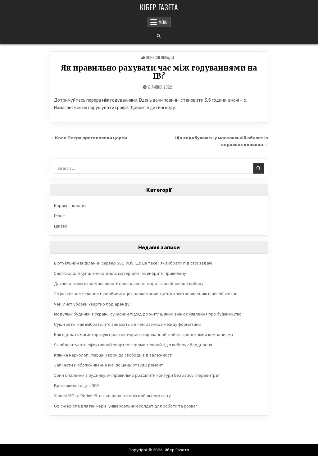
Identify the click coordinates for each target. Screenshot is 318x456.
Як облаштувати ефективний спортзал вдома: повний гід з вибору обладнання (133, 345)
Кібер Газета (159, 6)
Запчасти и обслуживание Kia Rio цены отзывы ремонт (108, 365)
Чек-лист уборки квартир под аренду (91, 304)
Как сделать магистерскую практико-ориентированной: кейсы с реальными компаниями (143, 334)
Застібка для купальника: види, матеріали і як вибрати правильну (120, 273)
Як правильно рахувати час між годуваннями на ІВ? (159, 72)
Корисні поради (160, 57)
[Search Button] (159, 36)
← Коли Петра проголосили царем (89, 137)
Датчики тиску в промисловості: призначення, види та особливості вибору (128, 283)
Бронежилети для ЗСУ (76, 385)
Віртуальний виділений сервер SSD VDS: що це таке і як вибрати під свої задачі (133, 263)
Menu (163, 22)
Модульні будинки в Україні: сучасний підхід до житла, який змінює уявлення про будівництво (148, 314)
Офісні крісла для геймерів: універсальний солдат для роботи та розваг (125, 406)
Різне (59, 216)
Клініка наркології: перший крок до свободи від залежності (113, 355)
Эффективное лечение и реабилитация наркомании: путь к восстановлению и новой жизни (146, 294)
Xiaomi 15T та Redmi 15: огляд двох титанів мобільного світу (112, 396)
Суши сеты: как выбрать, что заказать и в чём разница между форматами (127, 324)
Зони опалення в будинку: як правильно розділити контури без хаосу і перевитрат (137, 375)
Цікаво (60, 226)
